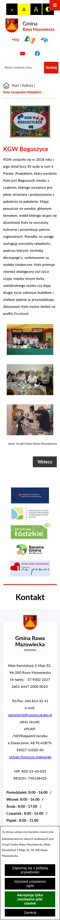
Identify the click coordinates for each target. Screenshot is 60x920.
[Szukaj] (51, 67)
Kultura (27, 85)
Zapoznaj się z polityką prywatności (30, 870)
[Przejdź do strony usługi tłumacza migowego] (30, 40)
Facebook (21, 313)
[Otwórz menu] (54, 5)
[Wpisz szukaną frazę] (23, 67)
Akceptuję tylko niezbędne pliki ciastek (30, 899)
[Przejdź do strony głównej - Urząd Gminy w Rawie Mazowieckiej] (30, 638)
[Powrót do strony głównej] (11, 85)
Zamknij (30, 913)
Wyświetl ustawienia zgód (30, 884)
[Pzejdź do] (44, 40)
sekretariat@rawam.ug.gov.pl (30, 715)
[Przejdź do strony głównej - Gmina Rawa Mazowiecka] (30, 25)
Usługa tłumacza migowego (30, 757)
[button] (30, 136)
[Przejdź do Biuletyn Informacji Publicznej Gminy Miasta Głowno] (15, 40)
